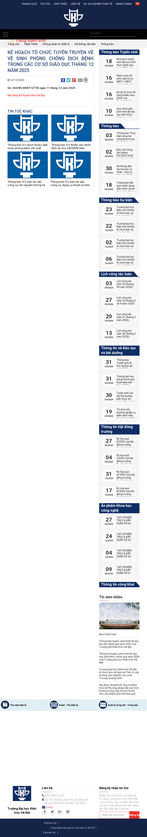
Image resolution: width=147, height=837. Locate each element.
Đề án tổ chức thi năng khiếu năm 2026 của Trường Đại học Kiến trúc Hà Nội (126, 98)
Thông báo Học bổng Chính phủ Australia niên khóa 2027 (126, 381)
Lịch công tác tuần (116, 274)
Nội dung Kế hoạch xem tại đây (26, 95)
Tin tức (45, 3)
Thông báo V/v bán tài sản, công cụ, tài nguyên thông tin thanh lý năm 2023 (26, 185)
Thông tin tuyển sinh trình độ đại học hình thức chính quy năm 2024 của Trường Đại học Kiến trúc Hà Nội (119, 658)
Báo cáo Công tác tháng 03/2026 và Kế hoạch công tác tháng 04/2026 (125, 155)
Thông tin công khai (117, 584)
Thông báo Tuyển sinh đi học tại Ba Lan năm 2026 (125, 364)
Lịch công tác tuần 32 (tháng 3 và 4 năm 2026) (126, 300)
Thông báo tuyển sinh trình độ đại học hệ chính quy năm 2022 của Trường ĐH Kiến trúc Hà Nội (119, 644)
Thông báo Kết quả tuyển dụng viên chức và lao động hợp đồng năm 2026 (126, 188)
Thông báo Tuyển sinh (119, 52)
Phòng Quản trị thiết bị (56, 44)
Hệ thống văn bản (85, 44)
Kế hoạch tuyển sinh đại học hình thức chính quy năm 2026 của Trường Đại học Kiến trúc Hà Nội (126, 66)
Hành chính (124, 3)
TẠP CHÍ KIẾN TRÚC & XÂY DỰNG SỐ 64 (124, 520)
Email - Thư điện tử (68, 705)
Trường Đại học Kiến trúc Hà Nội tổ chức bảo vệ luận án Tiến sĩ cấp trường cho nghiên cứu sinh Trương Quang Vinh (119, 674)
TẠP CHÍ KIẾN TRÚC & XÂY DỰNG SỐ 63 (124, 537)
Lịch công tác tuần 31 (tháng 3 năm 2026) (126, 317)
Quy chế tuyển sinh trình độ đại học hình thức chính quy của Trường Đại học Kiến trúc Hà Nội (126, 116)
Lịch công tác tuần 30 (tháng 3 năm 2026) (126, 333)
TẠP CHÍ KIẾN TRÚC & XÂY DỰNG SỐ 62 (124, 553)
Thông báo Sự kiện (116, 200)
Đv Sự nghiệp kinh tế (98, 3)
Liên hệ (75, 3)
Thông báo (107, 44)
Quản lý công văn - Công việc (123, 705)
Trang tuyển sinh (30, 40)
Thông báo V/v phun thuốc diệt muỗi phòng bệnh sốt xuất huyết (27, 148)
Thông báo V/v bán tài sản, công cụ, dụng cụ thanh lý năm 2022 (70, 185)
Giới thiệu (60, 3)
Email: (49, 807)
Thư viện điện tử (18, 705)
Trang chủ (29, 3)
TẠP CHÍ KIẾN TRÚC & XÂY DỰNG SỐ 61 (124, 570)
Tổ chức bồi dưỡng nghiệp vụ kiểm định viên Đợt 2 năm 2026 (126, 414)
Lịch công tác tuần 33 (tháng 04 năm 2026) (125, 284)
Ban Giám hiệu (107, 634)
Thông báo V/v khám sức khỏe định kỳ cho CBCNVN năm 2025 (71, 148)
